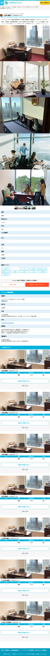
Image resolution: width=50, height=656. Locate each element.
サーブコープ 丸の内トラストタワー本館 (29, 6)
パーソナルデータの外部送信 (27, 650)
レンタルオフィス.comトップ (6, 6)
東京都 (14, 6)
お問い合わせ (38, 650)
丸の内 (18, 6)
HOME (2, 650)
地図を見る (4, 301)
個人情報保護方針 (14, 650)
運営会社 (44, 650)
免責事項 (7, 650)
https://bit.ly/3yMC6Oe (7, 323)
